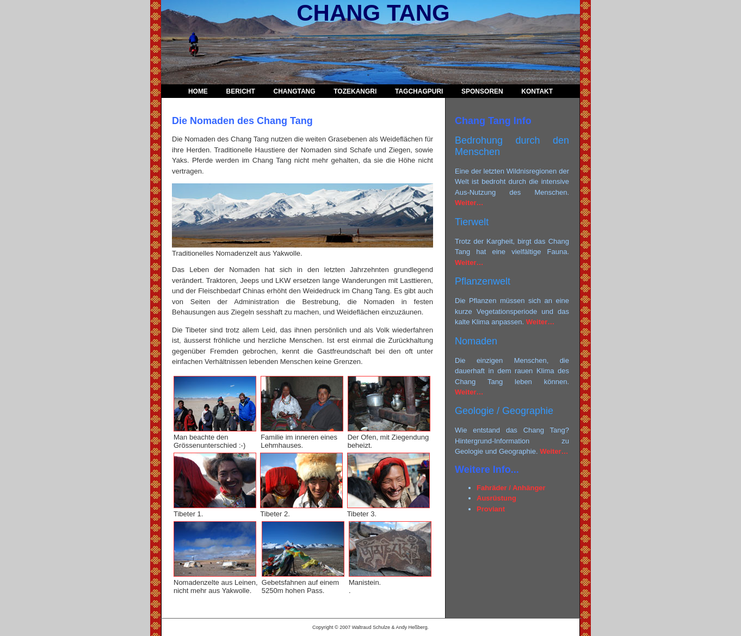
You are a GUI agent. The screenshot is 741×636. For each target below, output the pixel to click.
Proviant (491, 509)
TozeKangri (355, 91)
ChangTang (294, 91)
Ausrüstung (496, 498)
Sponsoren (482, 91)
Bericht (240, 91)
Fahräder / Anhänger (511, 488)
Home (198, 91)
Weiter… (469, 203)
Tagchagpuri (419, 91)
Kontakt (537, 91)
